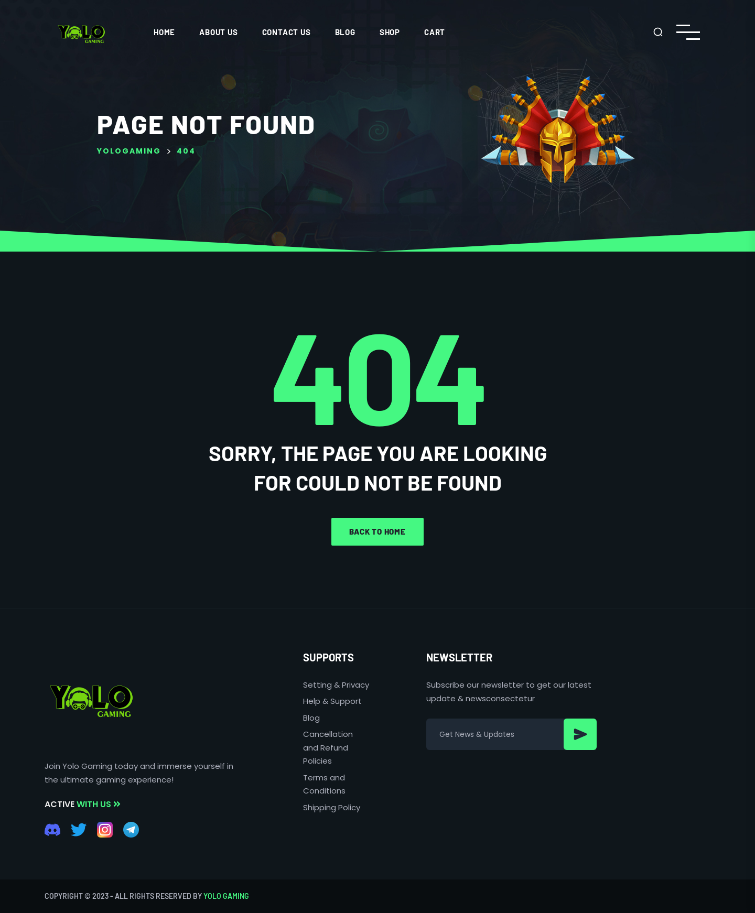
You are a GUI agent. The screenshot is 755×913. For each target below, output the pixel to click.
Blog (345, 32)
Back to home (377, 531)
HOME (164, 32)
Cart (434, 32)
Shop (390, 32)
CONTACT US (286, 32)
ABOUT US (218, 32)
